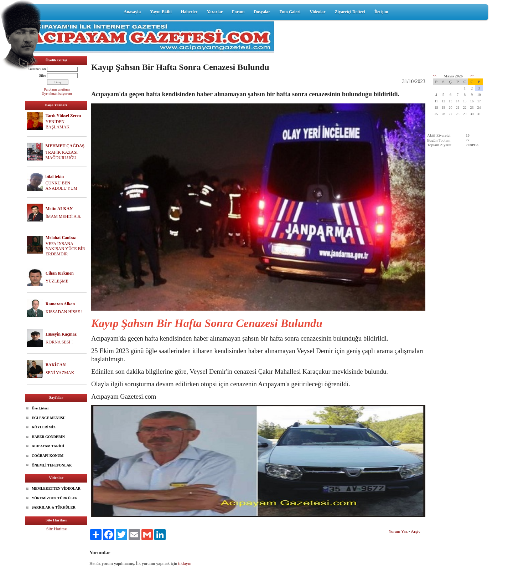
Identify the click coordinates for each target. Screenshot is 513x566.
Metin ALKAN (59, 208)
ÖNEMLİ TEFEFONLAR (52, 465)
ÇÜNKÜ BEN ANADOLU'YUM (62, 185)
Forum (238, 11)
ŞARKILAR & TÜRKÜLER (54, 507)
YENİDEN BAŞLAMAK (57, 124)
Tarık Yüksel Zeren (63, 115)
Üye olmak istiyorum (57, 94)
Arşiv (415, 531)
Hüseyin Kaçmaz (61, 334)
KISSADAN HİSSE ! (64, 311)
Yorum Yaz (398, 531)
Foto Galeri (289, 11)
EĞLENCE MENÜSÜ (49, 418)
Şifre (42, 75)
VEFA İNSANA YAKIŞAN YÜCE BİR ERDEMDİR (65, 249)
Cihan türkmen (60, 273)
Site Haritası (57, 528)
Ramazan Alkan (60, 303)
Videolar (317, 11)
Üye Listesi (40, 408)
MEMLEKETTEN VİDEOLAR (56, 488)
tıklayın (184, 563)
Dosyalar (262, 11)
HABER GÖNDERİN (48, 437)
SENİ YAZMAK (60, 372)
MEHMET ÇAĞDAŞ (65, 145)
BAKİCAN (56, 364)
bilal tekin (55, 176)
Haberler (189, 11)
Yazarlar (215, 11)
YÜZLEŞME (57, 281)
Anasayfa (132, 11)
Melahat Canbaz (61, 237)
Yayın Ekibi (160, 11)
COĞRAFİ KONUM (47, 456)
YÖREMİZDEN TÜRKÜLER (55, 498)
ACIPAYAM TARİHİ (48, 446)
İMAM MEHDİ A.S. (63, 216)
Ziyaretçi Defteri (350, 11)
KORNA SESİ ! (59, 342)
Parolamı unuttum (57, 89)
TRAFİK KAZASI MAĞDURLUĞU (62, 155)
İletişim (381, 11)
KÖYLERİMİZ (44, 427)
